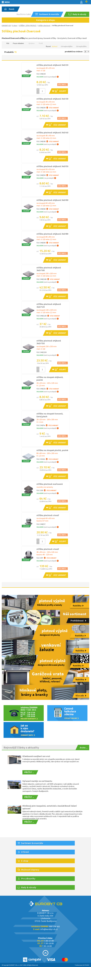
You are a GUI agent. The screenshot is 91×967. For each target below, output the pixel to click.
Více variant (52, 108)
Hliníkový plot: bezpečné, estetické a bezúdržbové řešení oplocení (49, 807)
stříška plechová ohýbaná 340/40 (52, 132)
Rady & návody (28, 887)
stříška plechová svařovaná (49, 484)
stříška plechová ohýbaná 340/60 (52, 200)
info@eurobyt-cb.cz (49, 929)
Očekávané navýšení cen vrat (36, 756)
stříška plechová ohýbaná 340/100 (48, 269)
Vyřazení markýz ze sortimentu (37, 781)
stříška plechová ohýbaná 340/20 (52, 65)
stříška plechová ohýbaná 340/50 (52, 166)
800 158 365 (54, 926)
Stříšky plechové (44, 25)
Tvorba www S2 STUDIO (82, 965)
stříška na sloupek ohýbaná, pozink (49, 378)
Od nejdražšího (81, 46)
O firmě (25, 851)
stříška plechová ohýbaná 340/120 (48, 305)
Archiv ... (83, 747)
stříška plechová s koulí (47, 515)
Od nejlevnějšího (67, 46)
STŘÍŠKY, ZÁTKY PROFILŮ (27, 25)
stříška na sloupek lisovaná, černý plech (49, 415)
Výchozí (54, 46)
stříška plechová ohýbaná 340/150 (48, 342)
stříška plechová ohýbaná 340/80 (52, 233)
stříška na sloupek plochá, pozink (52, 450)
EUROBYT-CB (6, 25)
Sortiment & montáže (32, 843)
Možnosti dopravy (30, 869)
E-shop (14, 25)
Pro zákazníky (28, 878)
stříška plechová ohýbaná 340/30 (52, 98)
